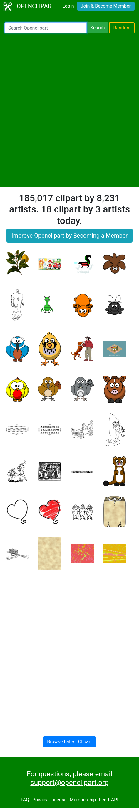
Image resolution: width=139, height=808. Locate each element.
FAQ (25, 799)
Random (122, 27)
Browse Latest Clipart (69, 741)
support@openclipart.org (69, 782)
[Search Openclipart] (45, 27)
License (59, 799)
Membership (83, 799)
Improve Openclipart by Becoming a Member (69, 235)
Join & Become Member (106, 6)
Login (68, 6)
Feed (104, 799)
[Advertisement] (69, 110)
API (114, 799)
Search (97, 27)
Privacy (40, 799)
